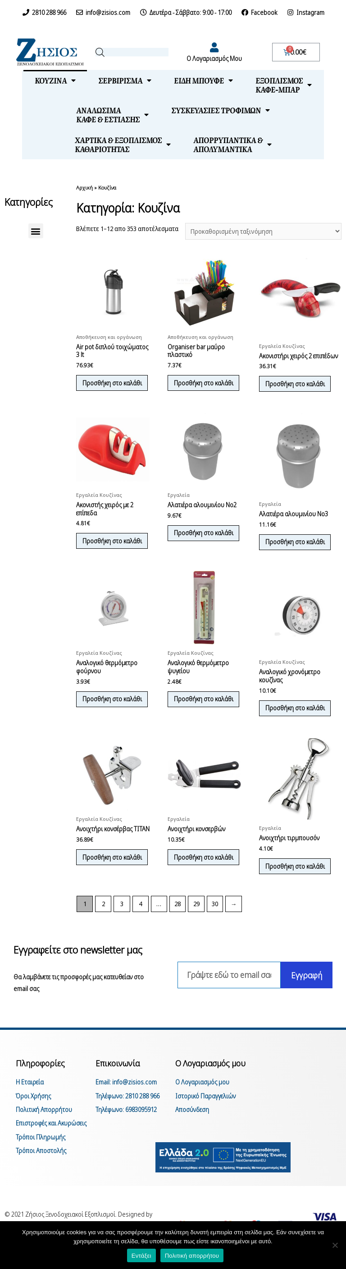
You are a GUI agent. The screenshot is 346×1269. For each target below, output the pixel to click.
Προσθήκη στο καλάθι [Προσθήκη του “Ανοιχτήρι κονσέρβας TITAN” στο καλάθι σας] (105, 882)
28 (177, 926)
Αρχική (84, 187)
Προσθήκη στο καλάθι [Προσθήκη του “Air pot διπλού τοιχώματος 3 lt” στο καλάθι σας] (105, 388)
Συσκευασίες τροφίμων (220, 110)
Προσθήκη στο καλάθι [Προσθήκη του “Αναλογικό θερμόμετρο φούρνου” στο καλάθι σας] (105, 722)
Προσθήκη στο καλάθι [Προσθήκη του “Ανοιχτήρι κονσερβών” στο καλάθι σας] (197, 882)
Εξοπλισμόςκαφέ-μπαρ (283, 85)
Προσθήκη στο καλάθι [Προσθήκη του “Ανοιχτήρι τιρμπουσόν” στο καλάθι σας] (298, 887)
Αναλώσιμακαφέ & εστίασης (112, 115)
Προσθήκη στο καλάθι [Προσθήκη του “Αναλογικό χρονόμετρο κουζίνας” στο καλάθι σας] (298, 727)
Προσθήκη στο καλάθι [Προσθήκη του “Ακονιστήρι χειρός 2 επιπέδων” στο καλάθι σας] (298, 384)
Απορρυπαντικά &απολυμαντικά (232, 144)
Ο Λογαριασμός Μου (214, 58)
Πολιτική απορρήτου (192, 1255)
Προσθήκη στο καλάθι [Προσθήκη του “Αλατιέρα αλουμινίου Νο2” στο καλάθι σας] (197, 547)
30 (215, 926)
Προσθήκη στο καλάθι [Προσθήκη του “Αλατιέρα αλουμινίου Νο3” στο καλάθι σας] (298, 552)
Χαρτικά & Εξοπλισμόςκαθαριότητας (123, 144)
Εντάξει (141, 1255)
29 (196, 926)
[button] (35, 230)
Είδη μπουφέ (203, 80)
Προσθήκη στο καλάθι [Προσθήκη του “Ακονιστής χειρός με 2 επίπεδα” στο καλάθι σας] (105, 555)
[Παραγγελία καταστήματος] (263, 231)
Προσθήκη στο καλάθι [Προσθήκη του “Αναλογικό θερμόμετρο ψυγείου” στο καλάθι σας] (197, 722)
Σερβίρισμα (124, 80)
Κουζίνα (55, 80)
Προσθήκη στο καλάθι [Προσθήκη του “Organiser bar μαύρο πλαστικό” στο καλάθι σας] (197, 388)
